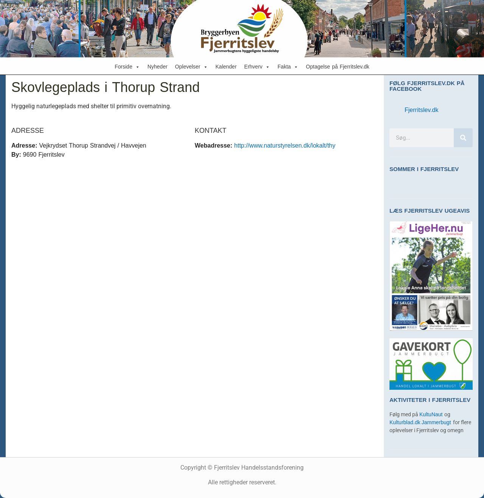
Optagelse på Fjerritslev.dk (337, 67)
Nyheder (157, 67)
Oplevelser (191, 67)
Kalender (226, 67)
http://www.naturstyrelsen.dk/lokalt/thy (284, 145)
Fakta (288, 67)
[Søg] (463, 137)
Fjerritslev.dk (422, 110)
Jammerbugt (437, 422)
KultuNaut (431, 414)
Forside (127, 67)
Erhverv (257, 67)
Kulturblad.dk (404, 422)
